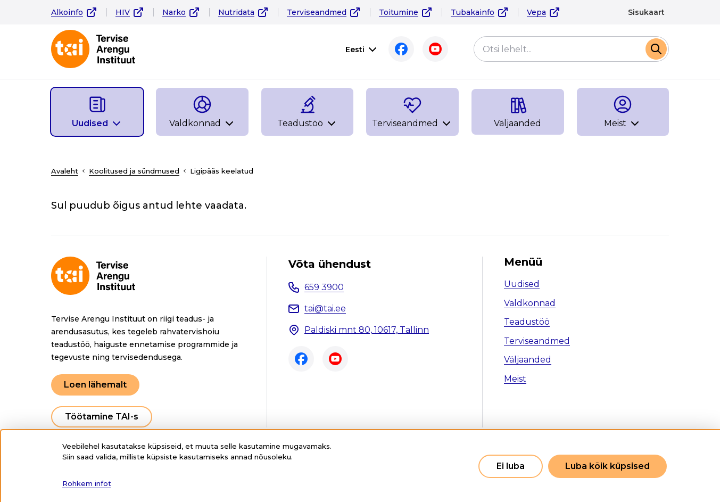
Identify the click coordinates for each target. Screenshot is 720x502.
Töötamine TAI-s (101, 417)
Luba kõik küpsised (607, 466)
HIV (122, 12)
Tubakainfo (472, 12)
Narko (174, 12)
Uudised (522, 284)
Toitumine (398, 12)
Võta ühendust (329, 264)
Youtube (432, 49)
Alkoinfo (67, 12)
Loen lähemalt (95, 385)
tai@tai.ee (325, 308)
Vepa (536, 12)
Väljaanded (527, 360)
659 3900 (324, 287)
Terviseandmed (316, 12)
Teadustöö (527, 322)
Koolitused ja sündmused (134, 171)
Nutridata (236, 12)
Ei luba (510, 466)
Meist (515, 379)
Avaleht (64, 171)
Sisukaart (646, 12)
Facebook (398, 49)
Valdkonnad (530, 303)
